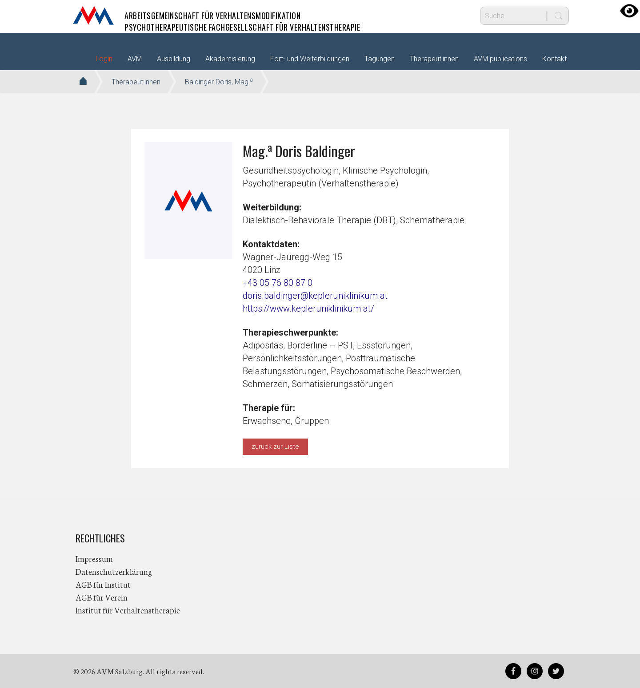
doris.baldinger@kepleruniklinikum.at (315, 295)
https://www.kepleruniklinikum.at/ (308, 308)
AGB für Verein (102, 597)
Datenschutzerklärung (114, 571)
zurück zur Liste (275, 447)
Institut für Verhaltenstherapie (128, 610)
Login (104, 59)
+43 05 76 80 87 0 (277, 282)
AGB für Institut (103, 584)
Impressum (94, 558)
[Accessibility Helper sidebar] (629, 10)
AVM (93, 15)
